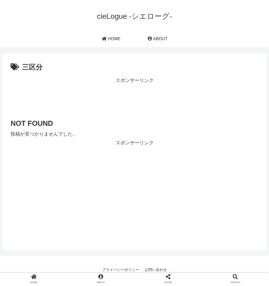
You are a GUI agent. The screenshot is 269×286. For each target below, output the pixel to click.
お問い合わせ (156, 269)
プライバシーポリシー (120, 269)
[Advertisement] (134, 96)
